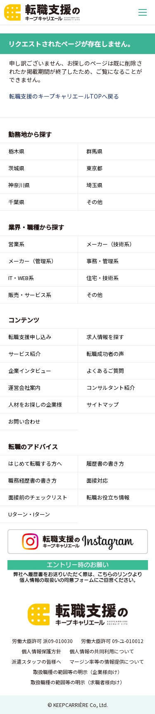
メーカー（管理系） (32, 261)
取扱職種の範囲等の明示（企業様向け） (77, 671)
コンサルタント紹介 (110, 387)
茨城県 (16, 168)
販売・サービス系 (29, 295)
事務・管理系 (102, 261)
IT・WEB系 (21, 278)
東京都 (94, 168)
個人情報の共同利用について (101, 651)
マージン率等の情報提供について (106, 661)
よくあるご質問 (105, 371)
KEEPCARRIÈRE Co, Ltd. (80, 704)
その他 (94, 202)
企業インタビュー (29, 371)
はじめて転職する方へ (35, 463)
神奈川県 (19, 185)
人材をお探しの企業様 (35, 404)
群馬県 (94, 151)
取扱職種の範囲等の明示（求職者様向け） (78, 682)
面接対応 (97, 480)
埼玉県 (94, 185)
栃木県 (16, 151)
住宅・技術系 (102, 278)
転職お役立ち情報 (107, 497)
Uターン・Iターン (29, 514)
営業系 (16, 244)
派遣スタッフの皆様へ (36, 661)
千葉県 (16, 202)
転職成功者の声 (105, 354)
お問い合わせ (24, 421)
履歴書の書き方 (105, 463)
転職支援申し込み (29, 337)
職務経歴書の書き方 (32, 480)
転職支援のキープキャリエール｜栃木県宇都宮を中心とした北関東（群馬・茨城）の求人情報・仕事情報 (42, 12)
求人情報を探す (105, 337)
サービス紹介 (24, 354)
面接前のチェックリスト (37, 497)
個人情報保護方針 (41, 651)
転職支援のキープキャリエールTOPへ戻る (64, 96)
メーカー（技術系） (110, 244)
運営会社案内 (24, 387)
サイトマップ (102, 404)
